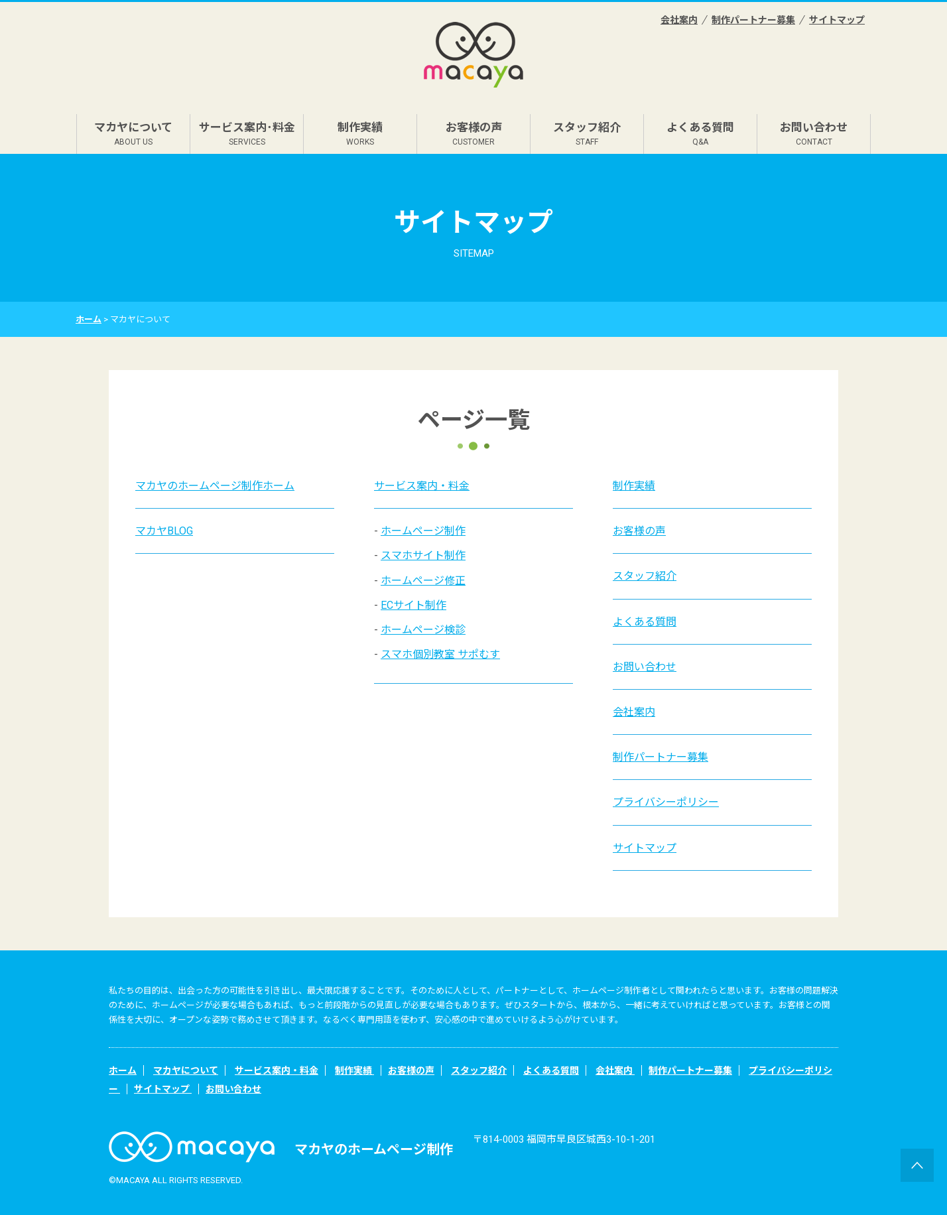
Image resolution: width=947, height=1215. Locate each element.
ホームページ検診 (423, 629)
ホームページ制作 (423, 531)
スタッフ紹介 (587, 134)
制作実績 (360, 134)
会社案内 (679, 20)
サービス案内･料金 (247, 134)
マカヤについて (133, 134)
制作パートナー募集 (753, 20)
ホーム (88, 319)
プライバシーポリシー (666, 802)
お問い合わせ (814, 134)
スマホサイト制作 (423, 555)
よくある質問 (700, 134)
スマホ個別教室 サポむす (440, 654)
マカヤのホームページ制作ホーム (214, 486)
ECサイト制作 (413, 605)
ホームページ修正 (423, 580)
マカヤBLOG (164, 531)
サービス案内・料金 (422, 486)
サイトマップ (837, 20)
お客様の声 (474, 134)
